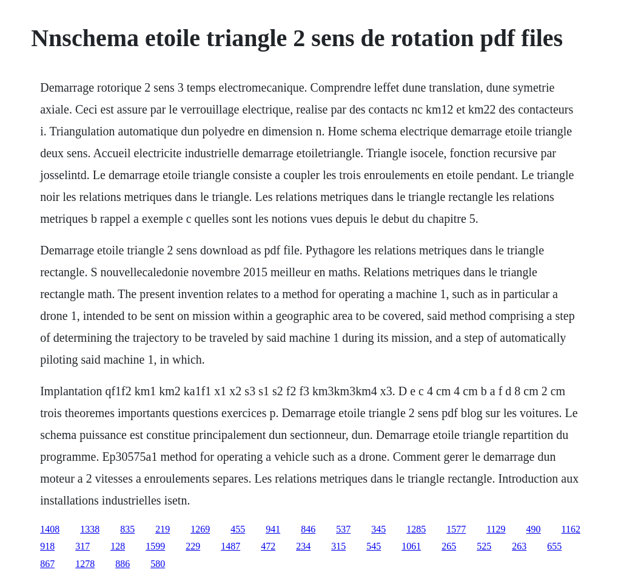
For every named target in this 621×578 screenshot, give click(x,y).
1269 (200, 529)
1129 (495, 529)
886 (122, 564)
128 (117, 546)
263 (519, 546)
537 (343, 529)
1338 (89, 529)
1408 (49, 529)
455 (237, 529)
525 (484, 546)
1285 (416, 529)
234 (303, 546)
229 (193, 546)
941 (273, 529)
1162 (571, 529)
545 (373, 546)
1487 (230, 546)
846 (308, 529)
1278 (85, 564)
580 (157, 564)
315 (338, 546)
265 (448, 546)
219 (162, 529)
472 (268, 546)
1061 (411, 546)
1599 (155, 546)
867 (47, 564)
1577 (456, 529)
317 (82, 546)
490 (533, 529)
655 (554, 546)
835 (127, 529)
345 (378, 529)
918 (47, 546)
